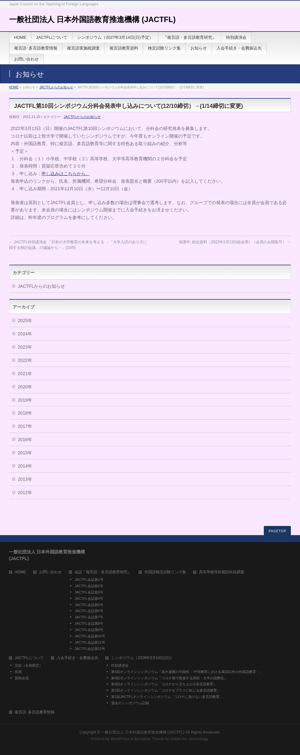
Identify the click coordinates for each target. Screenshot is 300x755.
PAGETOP (277, 531)
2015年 (25, 452)
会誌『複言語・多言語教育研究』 (103, 572)
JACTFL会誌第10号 (90, 636)
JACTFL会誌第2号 (89, 586)
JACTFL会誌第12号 (90, 649)
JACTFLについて (29, 658)
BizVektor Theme (149, 739)
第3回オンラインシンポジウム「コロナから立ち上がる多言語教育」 (164, 684)
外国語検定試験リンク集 (165, 572)
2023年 (25, 347)
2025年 (25, 320)
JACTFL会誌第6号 (89, 611)
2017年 (25, 426)
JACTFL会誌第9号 (89, 630)
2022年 (25, 360)
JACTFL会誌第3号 (89, 592)
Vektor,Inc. (179, 739)
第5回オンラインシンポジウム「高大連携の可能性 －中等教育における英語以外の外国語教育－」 (187, 672)
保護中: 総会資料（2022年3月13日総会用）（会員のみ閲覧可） (235, 242)
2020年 (25, 386)
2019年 (25, 400)
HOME (14, 87)
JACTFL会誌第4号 (89, 598)
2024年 (25, 333)
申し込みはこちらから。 (66, 173)
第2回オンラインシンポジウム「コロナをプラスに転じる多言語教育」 (165, 690)
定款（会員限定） (28, 665)
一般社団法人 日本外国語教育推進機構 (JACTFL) (92, 19)
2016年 (25, 439)
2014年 (25, 466)
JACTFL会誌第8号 (89, 623)
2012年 (25, 492)
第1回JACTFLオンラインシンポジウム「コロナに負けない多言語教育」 (167, 697)
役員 (18, 672)
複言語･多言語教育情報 (34, 712)
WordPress (120, 739)
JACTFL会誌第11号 (90, 642)
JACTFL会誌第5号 (89, 605)
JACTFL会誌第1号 (89, 579)
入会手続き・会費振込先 (77, 658)
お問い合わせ (50, 572)
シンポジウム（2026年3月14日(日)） (142, 658)
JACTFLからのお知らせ (56, 87)
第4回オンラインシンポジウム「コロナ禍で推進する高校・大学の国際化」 (169, 678)
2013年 (25, 479)
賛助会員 (22, 678)
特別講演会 (119, 665)
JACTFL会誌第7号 (89, 617)
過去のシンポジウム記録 (130, 703)
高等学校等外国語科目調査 (221, 572)
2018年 (25, 413)
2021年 (25, 373)
